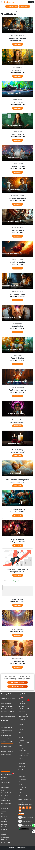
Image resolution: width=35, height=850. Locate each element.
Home (2, 11)
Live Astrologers (5, 785)
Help (20, 792)
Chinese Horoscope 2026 (7, 714)
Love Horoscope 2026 (6, 701)
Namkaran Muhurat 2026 (7, 751)
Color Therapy (4, 808)
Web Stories (4, 816)
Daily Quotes (4, 824)
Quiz (20, 698)
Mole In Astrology (5, 829)
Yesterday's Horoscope (6, 730)
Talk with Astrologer (6, 782)
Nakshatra (21, 758)
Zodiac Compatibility (6, 803)
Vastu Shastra (22, 750)
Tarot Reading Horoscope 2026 (8, 698)
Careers (21, 781)
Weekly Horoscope (5, 733)
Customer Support (23, 774)
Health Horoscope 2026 (6, 703)
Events (20, 789)
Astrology (21, 729)
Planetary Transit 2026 (24, 753)
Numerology (22, 719)
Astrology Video (5, 837)
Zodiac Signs (4, 826)
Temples (21, 735)
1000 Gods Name (5, 842)
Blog (2, 813)
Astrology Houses (5, 800)
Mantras (21, 761)
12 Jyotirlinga (22, 763)
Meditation (3, 811)
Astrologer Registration (24, 787)
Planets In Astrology (23, 755)
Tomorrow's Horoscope (6, 727)
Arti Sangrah (4, 819)
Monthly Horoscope (6, 735)
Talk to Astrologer (24, 6)
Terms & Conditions (23, 779)
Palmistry (21, 737)
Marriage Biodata (5, 798)
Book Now (17, 44)
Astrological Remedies (24, 748)
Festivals (21, 727)
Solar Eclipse (22, 703)
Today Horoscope (5, 725)
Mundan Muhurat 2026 (6, 754)
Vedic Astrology (22, 711)
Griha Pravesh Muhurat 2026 (8, 749)
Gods (20, 732)
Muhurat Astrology (23, 716)
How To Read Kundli (6, 793)
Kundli (2, 790)
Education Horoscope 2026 (7, 711)
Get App (31, 2)
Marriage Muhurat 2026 (6, 746)
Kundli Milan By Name (6, 774)
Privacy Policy (22, 776)
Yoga (2, 806)
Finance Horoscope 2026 (7, 708)
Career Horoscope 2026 (7, 706)
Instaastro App (4, 779)
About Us (21, 784)
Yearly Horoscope (5, 738)
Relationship (22, 722)
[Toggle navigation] (1, 2)
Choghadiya (22, 740)
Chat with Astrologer (11, 6)
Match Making (4, 795)
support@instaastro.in (26, 804)
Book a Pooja (4, 777)
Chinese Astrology (23, 714)
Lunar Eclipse (22, 706)
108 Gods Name (5, 840)
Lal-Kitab (3, 834)
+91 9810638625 (25, 802)
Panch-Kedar (22, 766)
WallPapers (4, 821)
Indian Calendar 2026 (24, 708)
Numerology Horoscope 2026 (8, 716)
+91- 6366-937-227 (26, 799)
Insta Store (8, 11)
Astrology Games (23, 701)
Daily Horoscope (5, 787)
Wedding (21, 724)
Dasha (3, 832)
